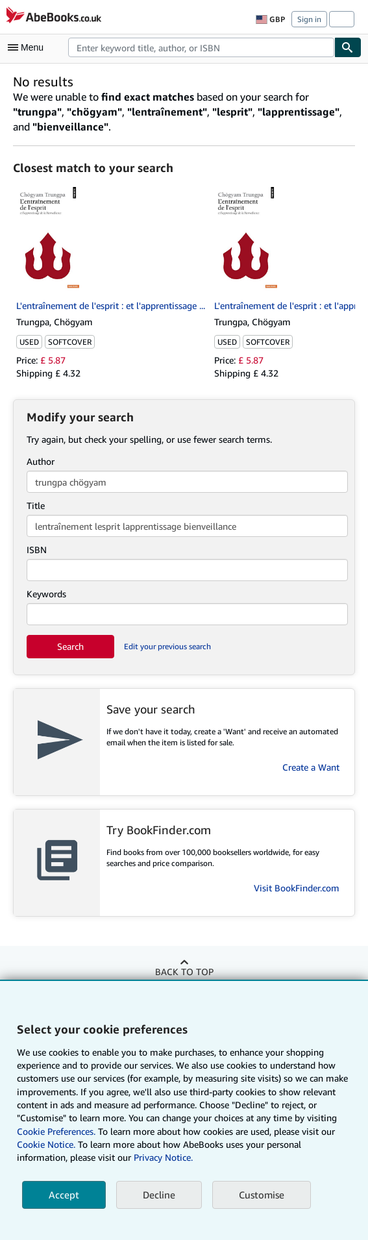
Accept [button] (64, 1194)
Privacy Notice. (163, 1157)
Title (36, 505)
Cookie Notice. (46, 1144)
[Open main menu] (28, 47)
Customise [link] (261, 1194)
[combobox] (201, 47)
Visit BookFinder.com (296, 887)
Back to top (184, 971)
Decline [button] (159, 1194)
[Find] (348, 47)
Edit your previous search (167, 646)
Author (41, 461)
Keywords (46, 593)
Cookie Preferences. (56, 1131)
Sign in (309, 19)
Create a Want (310, 767)
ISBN (37, 549)
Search (70, 646)
